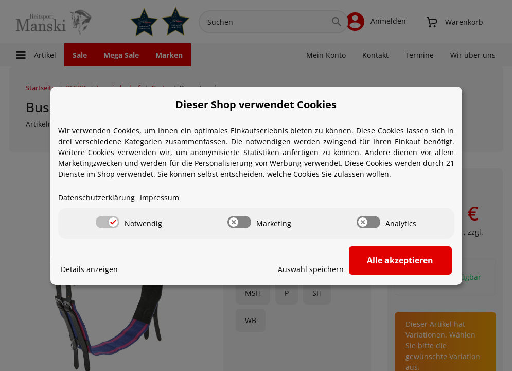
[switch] (107, 222)
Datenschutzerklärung (96, 198)
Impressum (159, 198)
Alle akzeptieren (400, 260)
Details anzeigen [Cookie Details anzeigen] (89, 269)
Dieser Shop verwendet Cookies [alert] (256, 104)
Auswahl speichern (311, 269)
